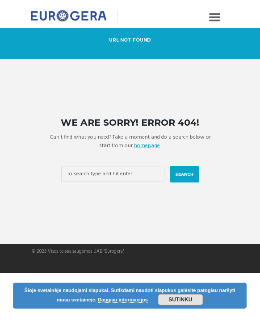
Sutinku (180, 300)
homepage (147, 145)
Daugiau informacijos (123, 299)
